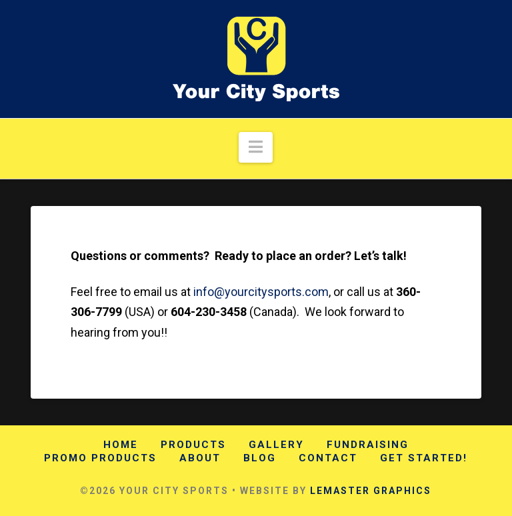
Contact (328, 458)
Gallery (276, 445)
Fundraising (368, 445)
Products (193, 445)
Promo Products (100, 458)
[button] (256, 147)
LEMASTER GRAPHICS (370, 490)
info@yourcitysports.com (261, 292)
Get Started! (423, 458)
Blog (259, 458)
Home (120, 445)
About (200, 458)
